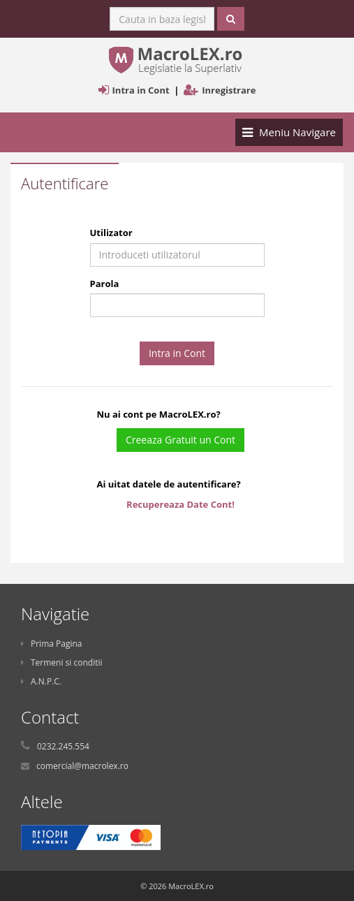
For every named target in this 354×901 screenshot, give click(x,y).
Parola (104, 283)
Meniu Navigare (289, 135)
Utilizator (111, 232)
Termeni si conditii (62, 662)
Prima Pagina (51, 644)
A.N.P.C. (41, 681)
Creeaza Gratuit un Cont (180, 439)
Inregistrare (229, 90)
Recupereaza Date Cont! (180, 504)
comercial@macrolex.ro (82, 766)
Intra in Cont (141, 90)
